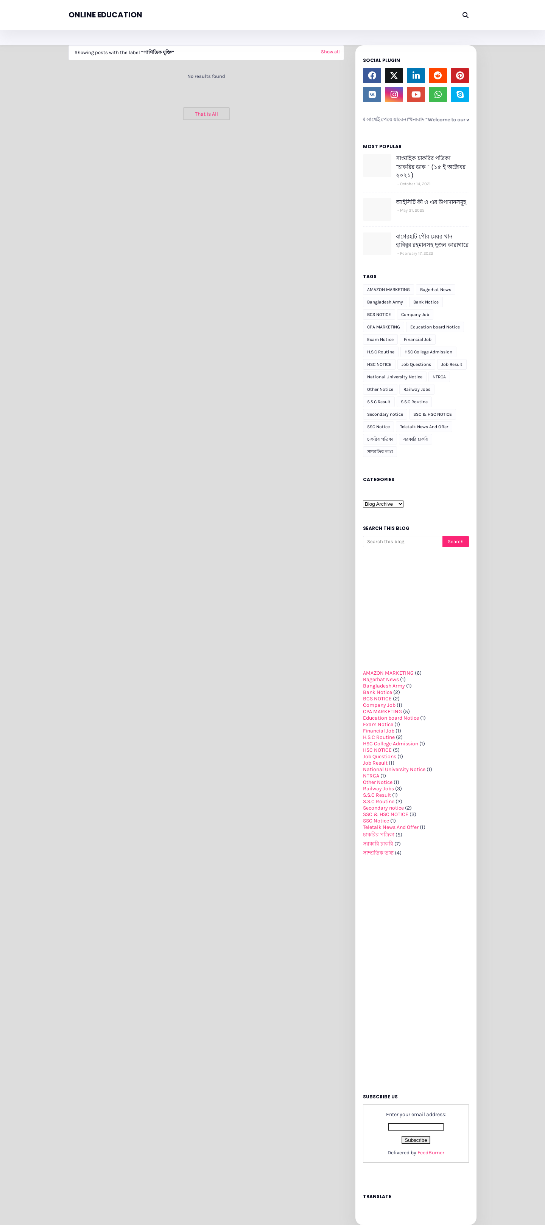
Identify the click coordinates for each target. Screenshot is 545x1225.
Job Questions (416, 364)
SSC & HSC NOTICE (432, 414)
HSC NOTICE (379, 364)
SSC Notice (378, 426)
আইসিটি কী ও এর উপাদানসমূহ (431, 202)
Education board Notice (435, 327)
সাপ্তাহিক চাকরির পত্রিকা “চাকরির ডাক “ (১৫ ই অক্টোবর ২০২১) (431, 166)
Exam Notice (380, 339)
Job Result (451, 364)
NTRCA (439, 376)
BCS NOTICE (379, 314)
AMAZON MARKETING (388, 289)
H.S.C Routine (380, 352)
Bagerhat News (435, 289)
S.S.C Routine (414, 401)
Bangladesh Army (385, 302)
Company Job (415, 314)
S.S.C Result (379, 401)
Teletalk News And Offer (424, 426)
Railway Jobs (416, 389)
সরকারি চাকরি (415, 439)
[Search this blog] (402, 541)
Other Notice (380, 389)
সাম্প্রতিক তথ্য (380, 451)
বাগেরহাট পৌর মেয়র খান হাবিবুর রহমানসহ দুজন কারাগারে (432, 240)
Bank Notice (426, 302)
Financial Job (417, 339)
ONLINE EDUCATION (105, 14)
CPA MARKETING (383, 327)
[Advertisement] (206, 173)
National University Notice (394, 376)
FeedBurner (430, 1152)
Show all (330, 51)
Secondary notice (385, 414)
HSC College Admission (428, 352)
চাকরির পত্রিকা (380, 439)
